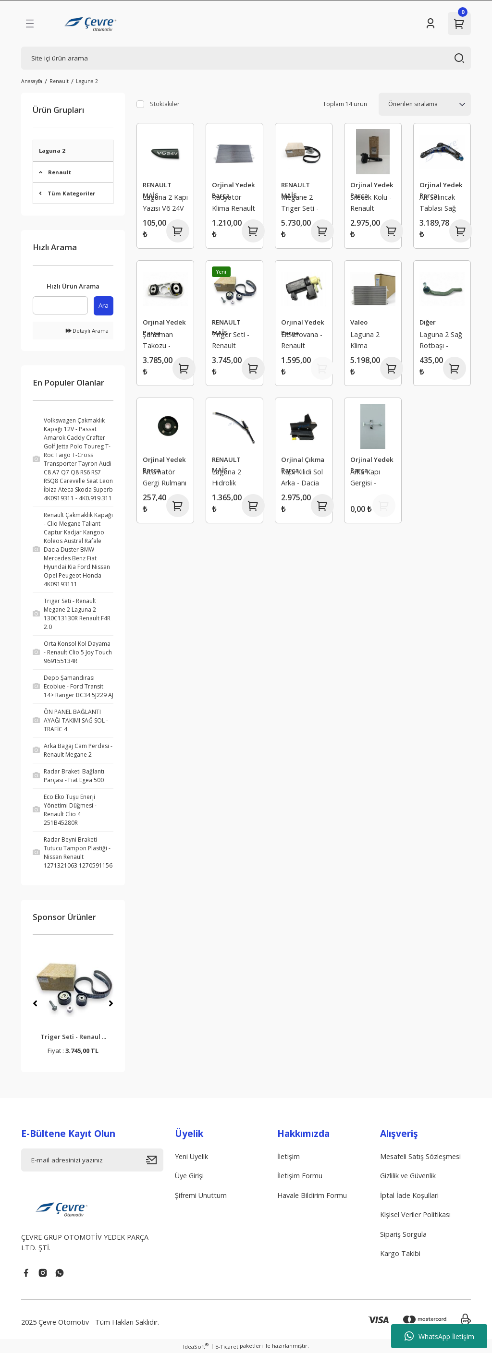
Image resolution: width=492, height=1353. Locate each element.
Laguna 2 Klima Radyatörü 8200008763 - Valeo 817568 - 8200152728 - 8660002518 (371, 341)
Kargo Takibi (400, 1253)
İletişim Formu (299, 1175)
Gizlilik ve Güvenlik (408, 1175)
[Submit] (154, 1160)
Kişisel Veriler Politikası (415, 1214)
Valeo (359, 322)
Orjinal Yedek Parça (233, 190)
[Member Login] (430, 23)
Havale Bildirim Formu (312, 1195)
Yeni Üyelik (191, 1156)
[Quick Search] (60, 305)
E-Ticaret (226, 1346)
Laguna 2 (87, 81)
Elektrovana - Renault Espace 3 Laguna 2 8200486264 (301, 341)
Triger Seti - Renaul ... (73, 1036)
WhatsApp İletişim (439, 1336)
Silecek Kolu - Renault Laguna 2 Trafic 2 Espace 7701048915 (371, 204)
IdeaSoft (196, 1346)
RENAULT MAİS (157, 190)
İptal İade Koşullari (409, 1195)
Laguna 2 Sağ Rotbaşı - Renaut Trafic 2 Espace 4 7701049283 (440, 341)
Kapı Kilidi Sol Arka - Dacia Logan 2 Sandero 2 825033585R (302, 478)
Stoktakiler (165, 104)
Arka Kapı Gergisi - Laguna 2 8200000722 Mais (369, 478)
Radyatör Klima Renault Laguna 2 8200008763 (233, 204)
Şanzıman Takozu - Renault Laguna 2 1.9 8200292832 (163, 341)
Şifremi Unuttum (201, 1195)
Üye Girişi (189, 1175)
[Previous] (35, 1003)
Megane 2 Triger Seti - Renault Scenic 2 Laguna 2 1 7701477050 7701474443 (300, 204)
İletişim (288, 1156)
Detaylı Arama (87, 330)
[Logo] (91, 23)
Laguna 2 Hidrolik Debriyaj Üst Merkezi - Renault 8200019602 (231, 478)
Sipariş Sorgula (403, 1234)
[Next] (111, 1003)
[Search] (246, 58)
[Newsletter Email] (92, 1160)
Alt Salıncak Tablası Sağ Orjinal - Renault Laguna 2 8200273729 (438, 204)
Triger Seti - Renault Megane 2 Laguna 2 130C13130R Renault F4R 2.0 (231, 341)
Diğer (427, 322)
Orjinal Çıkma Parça (302, 464)
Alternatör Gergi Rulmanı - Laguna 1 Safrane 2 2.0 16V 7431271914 (164, 478)
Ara (103, 305)
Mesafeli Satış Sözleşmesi (420, 1156)
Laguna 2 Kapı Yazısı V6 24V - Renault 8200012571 (165, 204)
